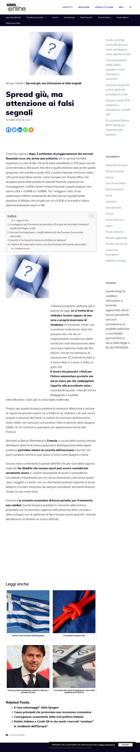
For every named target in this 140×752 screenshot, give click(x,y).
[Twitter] (14, 129)
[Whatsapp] (25, 129)
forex (109, 195)
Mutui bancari (86, 17)
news (109, 225)
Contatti (67, 7)
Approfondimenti (13, 17)
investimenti (113, 207)
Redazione (84, 7)
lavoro (110, 213)
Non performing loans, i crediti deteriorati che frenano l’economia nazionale (46, 234)
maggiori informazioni (106, 745)
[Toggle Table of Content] (90, 215)
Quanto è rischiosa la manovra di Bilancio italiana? (38, 240)
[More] (31, 129)
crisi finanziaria (17, 734)
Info (121, 7)
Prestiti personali (116, 244)
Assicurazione (104, 17)
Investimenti (69, 17)
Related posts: (22, 248)
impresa (111, 201)
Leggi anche (22, 220)
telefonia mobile (116, 260)
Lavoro (55, 17)
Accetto (125, 745)
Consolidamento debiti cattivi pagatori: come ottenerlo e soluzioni (116, 69)
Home (19, 83)
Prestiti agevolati (116, 238)
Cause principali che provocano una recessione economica (52, 712)
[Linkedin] (19, 129)
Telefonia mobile (13, 23)
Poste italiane (122, 17)
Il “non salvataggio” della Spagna (36, 707)
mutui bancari (115, 219)
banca (110, 177)
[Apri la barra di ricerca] (130, 7)
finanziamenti (114, 189)
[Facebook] (8, 129)
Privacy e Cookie (104, 7)
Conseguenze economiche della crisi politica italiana (48, 717)
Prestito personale (38, 17)
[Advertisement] (51, 141)
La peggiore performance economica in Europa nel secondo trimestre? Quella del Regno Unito (49, 226)
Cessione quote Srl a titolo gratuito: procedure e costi (117, 89)
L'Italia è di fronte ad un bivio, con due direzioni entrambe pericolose (48, 244)
